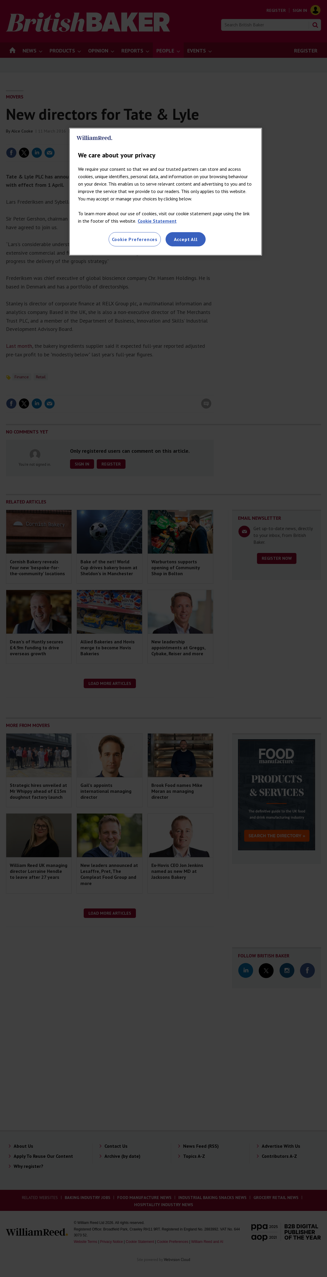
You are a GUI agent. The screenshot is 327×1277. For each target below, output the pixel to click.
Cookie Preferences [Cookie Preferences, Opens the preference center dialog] (135, 239)
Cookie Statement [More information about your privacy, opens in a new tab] (157, 221)
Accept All (186, 239)
